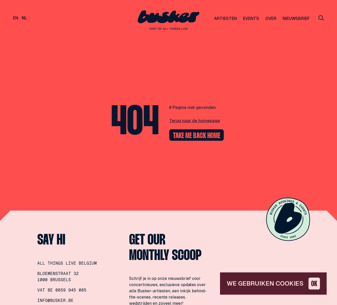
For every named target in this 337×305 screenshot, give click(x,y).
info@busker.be (55, 300)
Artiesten (225, 18)
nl (24, 18)
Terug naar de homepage (194, 120)
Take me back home (196, 136)
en (15, 18)
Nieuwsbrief (296, 18)
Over (270, 18)
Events (251, 18)
